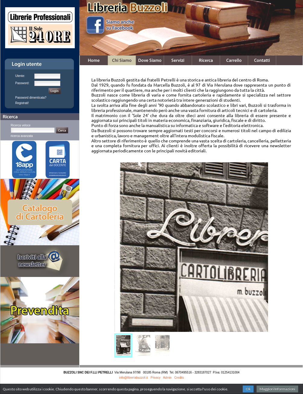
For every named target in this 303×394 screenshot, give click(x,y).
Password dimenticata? (30, 97)
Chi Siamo (122, 60)
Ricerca (206, 60)
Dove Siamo (150, 60)
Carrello (234, 60)
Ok (248, 388)
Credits (179, 377)
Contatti (262, 60)
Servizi (178, 60)
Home (94, 60)
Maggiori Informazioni (277, 388)
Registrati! (22, 103)
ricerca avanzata (22, 136)
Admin (167, 377)
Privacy (156, 377)
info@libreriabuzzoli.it (133, 377)
